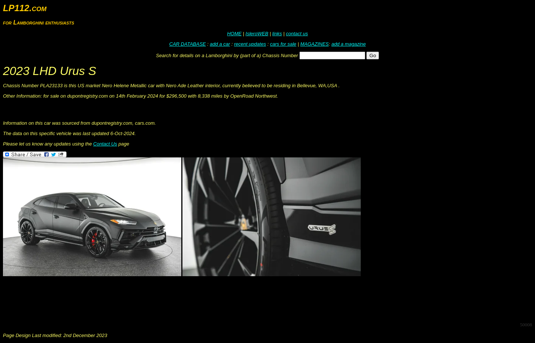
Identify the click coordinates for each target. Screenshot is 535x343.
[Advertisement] (138, 299)
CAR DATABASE (187, 44)
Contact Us (105, 144)
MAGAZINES (314, 44)
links (277, 33)
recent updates (250, 44)
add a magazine (348, 44)
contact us (297, 33)
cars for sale (283, 44)
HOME (234, 33)
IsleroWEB (257, 33)
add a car (220, 44)
